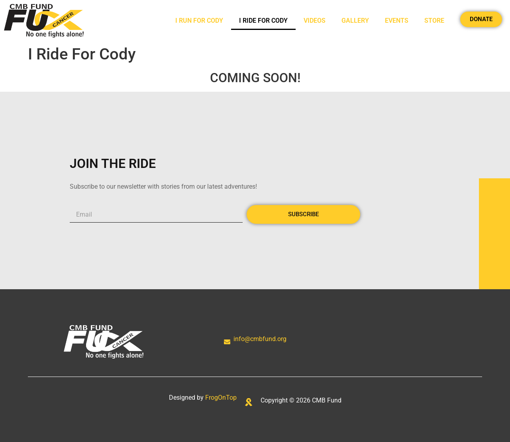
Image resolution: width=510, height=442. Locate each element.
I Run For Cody (199, 20)
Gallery (355, 20)
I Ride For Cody (263, 20)
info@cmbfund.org (259, 339)
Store (434, 20)
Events (396, 20)
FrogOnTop (221, 397)
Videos (315, 20)
